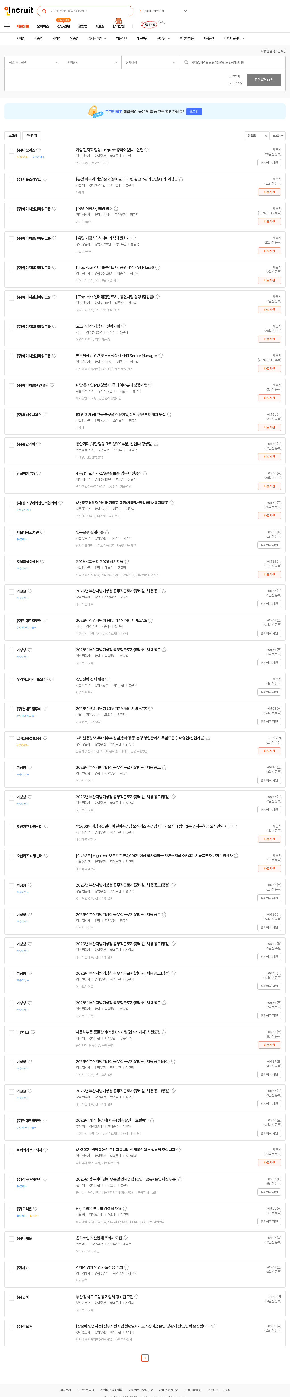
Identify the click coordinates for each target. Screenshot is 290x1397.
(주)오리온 (24, 1208)
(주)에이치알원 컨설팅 (32, 385)
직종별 (38, 38)
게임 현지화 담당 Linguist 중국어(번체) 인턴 (109, 150)
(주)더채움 (24, 1238)
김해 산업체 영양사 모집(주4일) (99, 1267)
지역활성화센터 (28, 561)
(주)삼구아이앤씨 (29, 1179)
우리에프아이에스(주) (32, 679)
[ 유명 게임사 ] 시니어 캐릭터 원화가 (103, 238)
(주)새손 (23, 1267)
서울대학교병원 (28, 532)
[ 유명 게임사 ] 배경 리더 (94, 208)
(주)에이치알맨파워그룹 (34, 209)
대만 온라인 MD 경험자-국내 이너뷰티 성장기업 (111, 385)
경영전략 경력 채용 (90, 679)
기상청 (21, 591)
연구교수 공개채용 (90, 532)
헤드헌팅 (142, 38)
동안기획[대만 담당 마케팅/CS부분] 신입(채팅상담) (114, 444)
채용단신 (208, 38)
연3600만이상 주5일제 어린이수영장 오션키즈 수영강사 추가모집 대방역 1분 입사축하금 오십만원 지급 (153, 826)
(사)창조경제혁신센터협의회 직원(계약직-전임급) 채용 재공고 (122, 503)
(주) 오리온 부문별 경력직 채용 (98, 1208)
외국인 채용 (186, 38)
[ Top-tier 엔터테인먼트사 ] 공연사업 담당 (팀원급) (115, 297)
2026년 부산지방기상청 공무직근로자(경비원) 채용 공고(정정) (123, 797)
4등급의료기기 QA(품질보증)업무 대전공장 (108, 473)
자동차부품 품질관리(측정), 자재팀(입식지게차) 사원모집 (118, 1032)
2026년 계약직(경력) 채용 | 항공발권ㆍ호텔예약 (112, 1120)
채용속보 (121, 38)
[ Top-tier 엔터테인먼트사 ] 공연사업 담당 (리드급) (115, 267)
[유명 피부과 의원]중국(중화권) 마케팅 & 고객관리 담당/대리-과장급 (127, 179)
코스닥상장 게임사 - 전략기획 (98, 326)
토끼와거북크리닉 (29, 1150)
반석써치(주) (26, 473)
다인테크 (23, 1032)
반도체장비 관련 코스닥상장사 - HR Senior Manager (116, 355)
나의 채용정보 (232, 38)
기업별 (56, 38)
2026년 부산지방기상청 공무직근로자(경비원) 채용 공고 (118, 591)
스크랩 (12, 135)
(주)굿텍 (23, 1297)
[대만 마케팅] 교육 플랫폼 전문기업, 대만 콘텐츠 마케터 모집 (121, 414)
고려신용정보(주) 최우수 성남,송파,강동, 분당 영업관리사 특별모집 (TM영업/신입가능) (140, 738)
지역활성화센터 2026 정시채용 (99, 561)
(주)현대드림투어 (29, 620)
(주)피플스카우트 (29, 179)
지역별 (20, 38)
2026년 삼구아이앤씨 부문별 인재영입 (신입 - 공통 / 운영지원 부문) (126, 1179)
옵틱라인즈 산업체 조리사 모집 (99, 1238)
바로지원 (269, 192)
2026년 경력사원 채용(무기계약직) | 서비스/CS (111, 708)
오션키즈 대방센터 (29, 826)
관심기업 (31, 135)
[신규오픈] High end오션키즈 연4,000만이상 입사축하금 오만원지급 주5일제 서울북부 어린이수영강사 (154, 855)
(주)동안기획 (26, 444)
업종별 (74, 38)
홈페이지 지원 (269, 163)
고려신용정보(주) (29, 738)
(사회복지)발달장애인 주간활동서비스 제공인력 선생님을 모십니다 (125, 1150)
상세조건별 (95, 38)
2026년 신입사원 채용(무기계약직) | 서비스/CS (111, 620)
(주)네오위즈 (26, 150)
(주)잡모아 (24, 1326)
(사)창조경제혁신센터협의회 (37, 503)
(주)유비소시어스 (29, 414)
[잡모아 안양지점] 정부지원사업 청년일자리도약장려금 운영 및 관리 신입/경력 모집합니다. (143, 1326)
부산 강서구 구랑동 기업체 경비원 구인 (104, 1297)
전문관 (161, 38)
